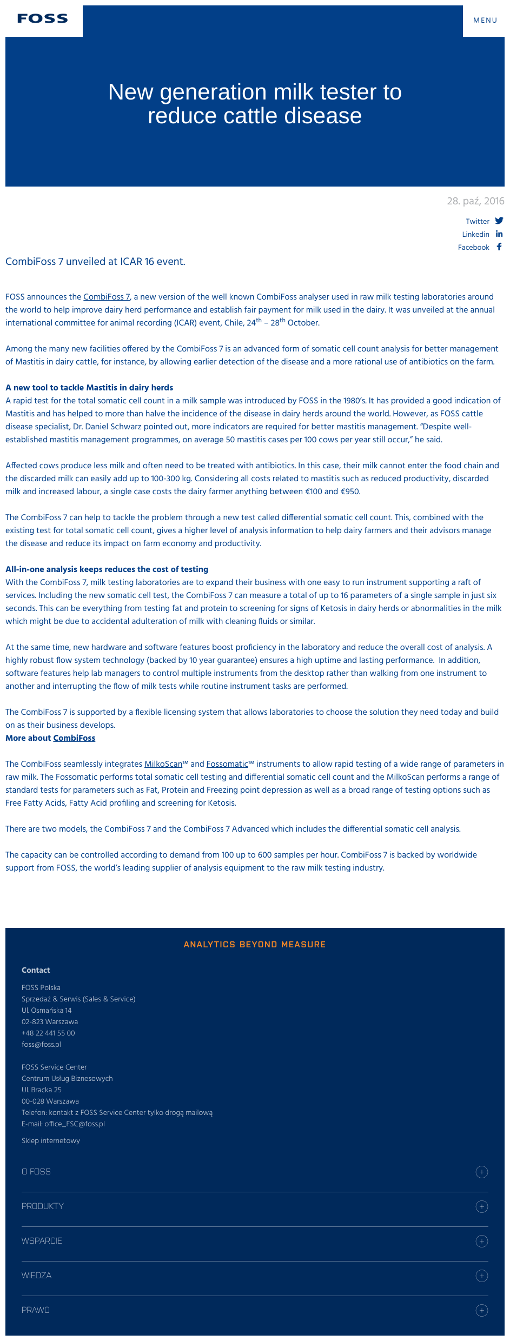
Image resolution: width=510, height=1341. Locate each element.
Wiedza (36, 1275)
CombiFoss (74, 739)
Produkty (43, 1205)
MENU (485, 21)
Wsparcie (42, 1240)
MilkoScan (163, 765)
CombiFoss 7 (106, 297)
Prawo (36, 1309)
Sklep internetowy (51, 1141)
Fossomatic (227, 765)
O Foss (36, 1171)
